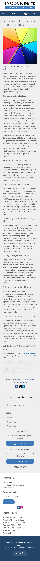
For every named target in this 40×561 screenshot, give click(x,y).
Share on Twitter (20, 386)
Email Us (8, 502)
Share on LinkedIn (23, 386)
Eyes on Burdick (23, 542)
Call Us (13, 13)
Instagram (21, 507)
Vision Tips (23, 382)
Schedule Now (20, 461)
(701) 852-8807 (14, 492)
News (9, 418)
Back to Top (20, 553)
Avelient (31, 548)
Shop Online (19, 443)
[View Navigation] (3, 13)
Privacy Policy (10, 548)
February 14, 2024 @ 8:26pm (24, 379)
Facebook (18, 507)
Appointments (30, 13)
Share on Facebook (16, 386)
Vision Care (11, 422)
